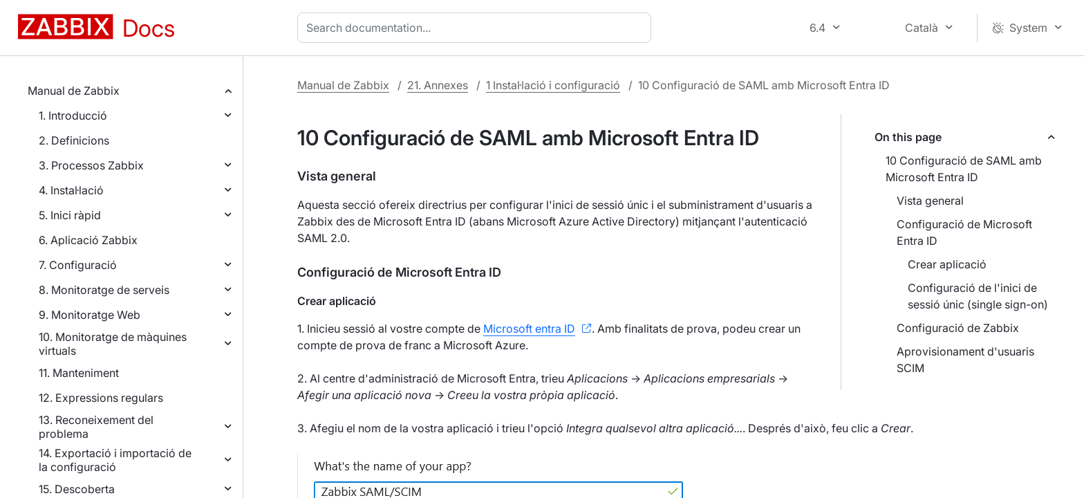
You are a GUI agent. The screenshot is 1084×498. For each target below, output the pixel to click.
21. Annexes (437, 85)
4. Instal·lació (71, 190)
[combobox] (477, 28)
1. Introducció (73, 115)
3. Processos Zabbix (91, 165)
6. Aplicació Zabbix (88, 240)
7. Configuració (78, 265)
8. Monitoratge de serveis (104, 290)
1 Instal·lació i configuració (553, 85)
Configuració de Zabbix (958, 328)
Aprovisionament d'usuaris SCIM (965, 359)
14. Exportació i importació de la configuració (115, 460)
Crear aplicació (947, 264)
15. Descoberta (77, 489)
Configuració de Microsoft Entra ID (964, 232)
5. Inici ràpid (70, 215)
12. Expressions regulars (101, 398)
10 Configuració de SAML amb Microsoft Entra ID (964, 169)
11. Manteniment (79, 373)
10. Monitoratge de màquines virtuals (113, 344)
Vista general (930, 201)
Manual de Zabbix (74, 91)
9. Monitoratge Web (89, 315)
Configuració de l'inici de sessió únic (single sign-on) (978, 296)
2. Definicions (74, 140)
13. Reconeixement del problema (96, 427)
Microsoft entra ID (529, 328)
